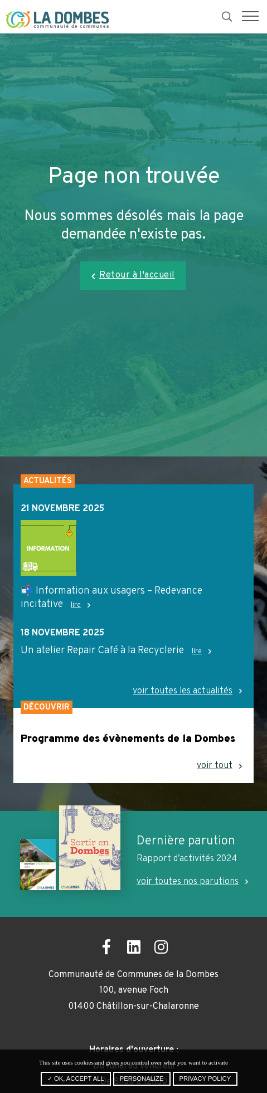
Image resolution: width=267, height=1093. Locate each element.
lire (76, 605)
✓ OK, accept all (75, 1078)
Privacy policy (205, 1078)
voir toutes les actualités (182, 691)
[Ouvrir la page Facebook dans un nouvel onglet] (106, 949)
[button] (250, 16)
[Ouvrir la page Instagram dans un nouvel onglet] (161, 949)
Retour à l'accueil (137, 275)
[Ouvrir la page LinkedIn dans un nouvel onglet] (133, 949)
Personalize (142, 1078)
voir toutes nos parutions (188, 881)
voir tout (214, 766)
